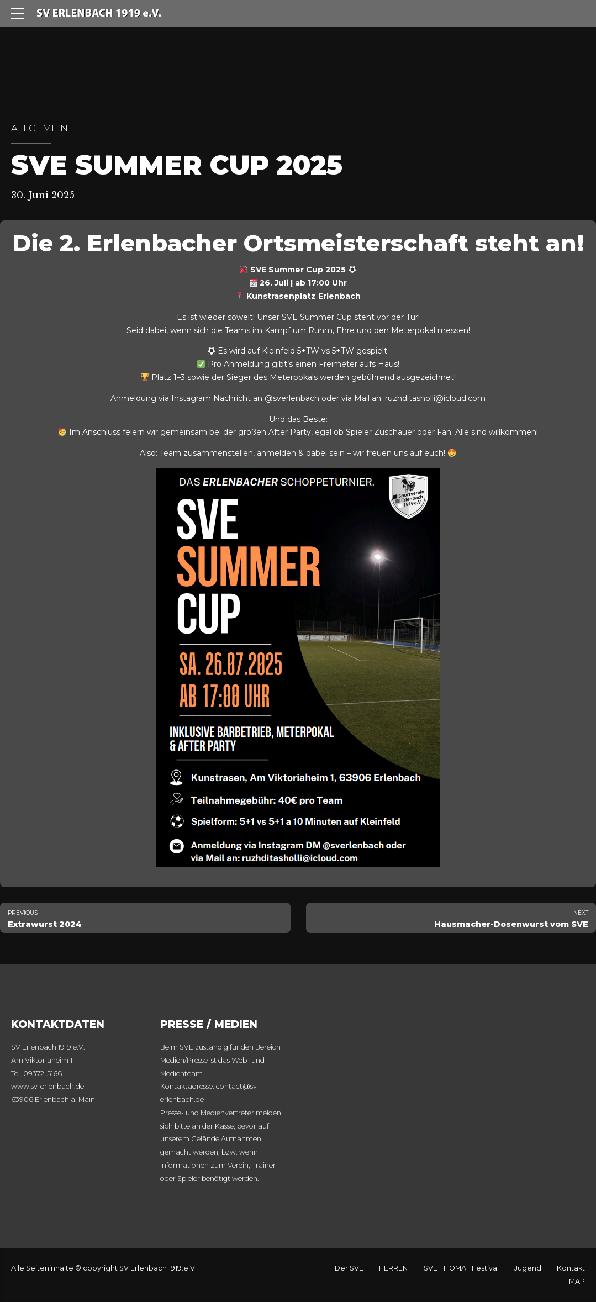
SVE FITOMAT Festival (461, 1268)
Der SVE (349, 1268)
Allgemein (39, 128)
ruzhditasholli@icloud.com (435, 398)
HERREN (393, 1268)
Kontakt (571, 1268)
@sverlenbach (292, 398)
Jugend (527, 1268)
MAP (577, 1281)
